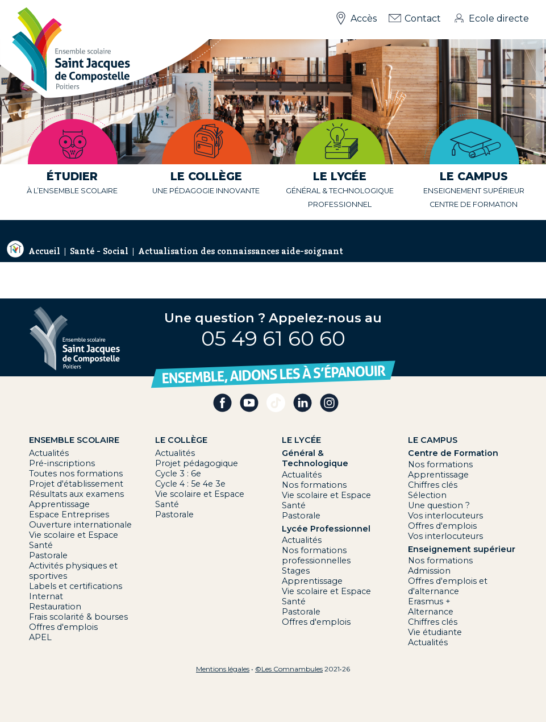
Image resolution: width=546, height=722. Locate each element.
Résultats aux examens (76, 494)
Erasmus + (429, 601)
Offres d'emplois (63, 627)
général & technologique (340, 190)
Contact (423, 18)
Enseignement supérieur (473, 190)
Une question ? (439, 505)
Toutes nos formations (76, 473)
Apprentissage (59, 504)
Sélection (427, 495)
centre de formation (474, 204)
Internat (46, 596)
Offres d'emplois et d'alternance (447, 586)
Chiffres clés (432, 485)
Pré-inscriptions (62, 463)
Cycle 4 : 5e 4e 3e (190, 484)
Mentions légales (222, 669)
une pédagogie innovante (206, 190)
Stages (296, 571)
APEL (40, 637)
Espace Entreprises (69, 514)
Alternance (430, 612)
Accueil (44, 251)
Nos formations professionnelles (316, 555)
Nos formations (314, 485)
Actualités (49, 453)
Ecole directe (499, 18)
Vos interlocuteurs (445, 516)
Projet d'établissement (76, 484)
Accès (364, 18)
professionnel (340, 204)
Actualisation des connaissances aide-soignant (240, 251)
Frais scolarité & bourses (78, 617)
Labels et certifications (75, 586)
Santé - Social (99, 251)
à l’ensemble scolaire (72, 190)
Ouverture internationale (80, 525)
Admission (429, 571)
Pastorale (48, 555)
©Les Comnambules (289, 669)
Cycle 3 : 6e (178, 473)
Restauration (55, 606)
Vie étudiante (435, 632)
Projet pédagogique (196, 463)
